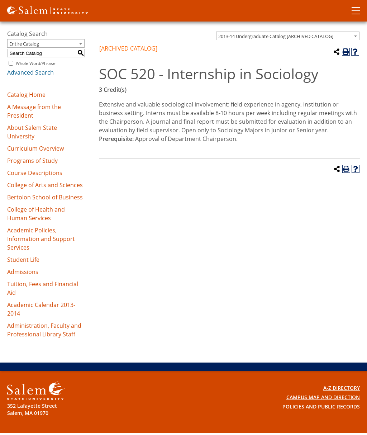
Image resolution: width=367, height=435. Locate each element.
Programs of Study (32, 161)
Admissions (22, 272)
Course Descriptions (34, 173)
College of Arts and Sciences (45, 185)
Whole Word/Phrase (36, 63)
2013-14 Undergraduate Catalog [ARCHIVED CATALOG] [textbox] (275, 36)
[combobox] (287, 36)
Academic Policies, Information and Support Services (41, 238)
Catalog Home (26, 95)
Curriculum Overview (35, 148)
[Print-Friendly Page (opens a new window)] (346, 52)
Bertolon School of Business (45, 197)
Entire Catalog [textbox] (24, 44)
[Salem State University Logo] (36, 391)
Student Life (23, 260)
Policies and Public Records (321, 406)
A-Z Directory (341, 387)
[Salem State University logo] (47, 9)
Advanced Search (30, 72)
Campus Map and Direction (323, 397)
